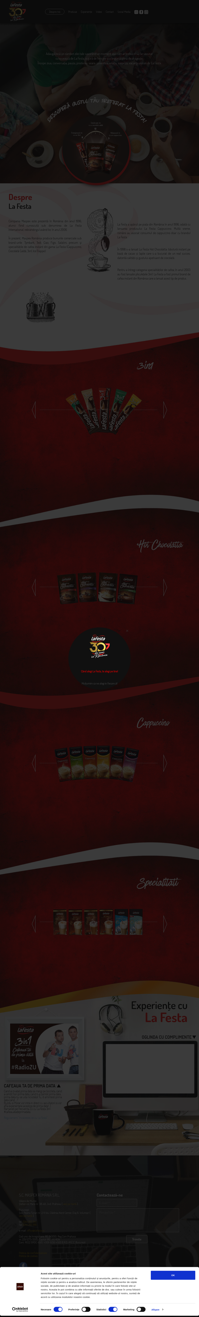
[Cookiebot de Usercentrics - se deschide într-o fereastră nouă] (20, 1311)
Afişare (155, 1311)
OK (173, 1276)
